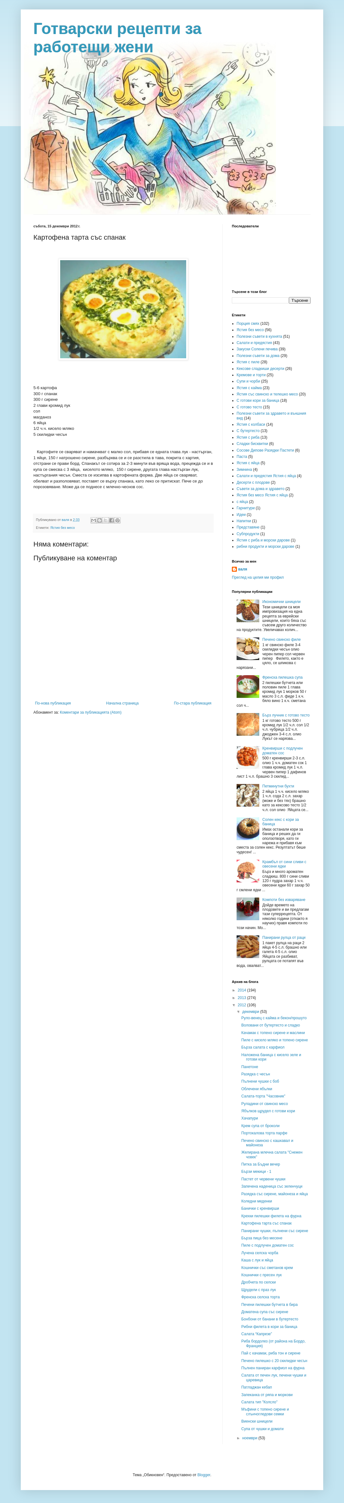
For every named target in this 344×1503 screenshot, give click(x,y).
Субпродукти (248, 534)
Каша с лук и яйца (257, 1260)
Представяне (248, 527)
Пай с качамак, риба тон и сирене (271, 1353)
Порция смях (248, 323)
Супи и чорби (248, 381)
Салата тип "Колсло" (259, 1402)
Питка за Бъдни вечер (260, 1164)
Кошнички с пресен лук (261, 1275)
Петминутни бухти (278, 786)
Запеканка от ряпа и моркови (267, 1395)
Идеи (241, 514)
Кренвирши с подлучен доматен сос (282, 750)
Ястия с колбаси (251, 424)
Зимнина (244, 469)
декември (251, 1011)
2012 (242, 1005)
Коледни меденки (256, 1201)
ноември (250, 1438)
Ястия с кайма (249, 388)
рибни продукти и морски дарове (265, 546)
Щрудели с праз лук (258, 1290)
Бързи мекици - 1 (256, 1171)
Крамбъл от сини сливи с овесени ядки (284, 864)
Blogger (204, 1475)
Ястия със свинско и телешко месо (267, 394)
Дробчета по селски (258, 1282)
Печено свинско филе (281, 639)
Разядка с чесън (255, 1074)
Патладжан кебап (256, 1387)
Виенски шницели (256, 1421)
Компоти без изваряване (284, 900)
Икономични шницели (281, 601)
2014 (242, 990)
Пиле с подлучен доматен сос (267, 1245)
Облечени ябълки (256, 1089)
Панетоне (249, 1067)
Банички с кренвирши (260, 1208)
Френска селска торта (260, 1297)
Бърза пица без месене (261, 1238)
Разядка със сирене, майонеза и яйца (274, 1194)
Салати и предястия (254, 343)
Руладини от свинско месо (264, 1104)
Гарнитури (246, 508)
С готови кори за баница (258, 400)
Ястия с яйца (248, 463)
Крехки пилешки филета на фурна (271, 1216)
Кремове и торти (251, 375)
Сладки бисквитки (252, 444)
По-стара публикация (192, 703)
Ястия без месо (62, 527)
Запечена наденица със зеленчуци (271, 1186)
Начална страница (122, 703)
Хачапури (249, 1118)
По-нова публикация (53, 703)
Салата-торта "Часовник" (263, 1096)
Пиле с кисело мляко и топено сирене (274, 1040)
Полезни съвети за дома (258, 356)
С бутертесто (248, 431)
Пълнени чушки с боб (260, 1081)
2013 (242, 998)
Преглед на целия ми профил (258, 577)
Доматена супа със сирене (264, 1312)
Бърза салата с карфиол (262, 1047)
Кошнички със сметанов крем (267, 1268)
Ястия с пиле (248, 362)
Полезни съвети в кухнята (259, 336)
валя (242, 569)
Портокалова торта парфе (264, 1133)
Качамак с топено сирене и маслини (273, 1033)
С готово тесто (249, 407)
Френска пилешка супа (282, 677)
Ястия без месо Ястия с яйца (262, 495)
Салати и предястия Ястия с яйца (266, 476)
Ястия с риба (248, 437)
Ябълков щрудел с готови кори (268, 1111)
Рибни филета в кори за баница (269, 1327)
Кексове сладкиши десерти (260, 368)
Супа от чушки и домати (262, 1429)
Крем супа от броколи (260, 1126)
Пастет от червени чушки (263, 1179)
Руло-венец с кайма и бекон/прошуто (274, 1018)
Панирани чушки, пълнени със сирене (274, 1231)
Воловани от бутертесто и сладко (270, 1025)
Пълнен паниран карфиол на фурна (273, 1368)
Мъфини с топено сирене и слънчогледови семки (265, 1411)
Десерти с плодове (253, 482)
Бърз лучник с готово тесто (286, 715)
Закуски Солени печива (257, 349)
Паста (242, 456)
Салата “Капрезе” (256, 1334)
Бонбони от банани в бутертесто (269, 1319)
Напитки (244, 521)
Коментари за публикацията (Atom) (91, 712)
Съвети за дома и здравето (260, 489)
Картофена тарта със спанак (266, 1223)
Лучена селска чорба (259, 1253)
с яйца (242, 502)
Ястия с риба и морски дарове (263, 540)
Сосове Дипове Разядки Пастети (265, 450)
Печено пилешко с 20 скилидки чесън (274, 1361)
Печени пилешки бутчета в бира (269, 1304)
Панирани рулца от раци (284, 937)
